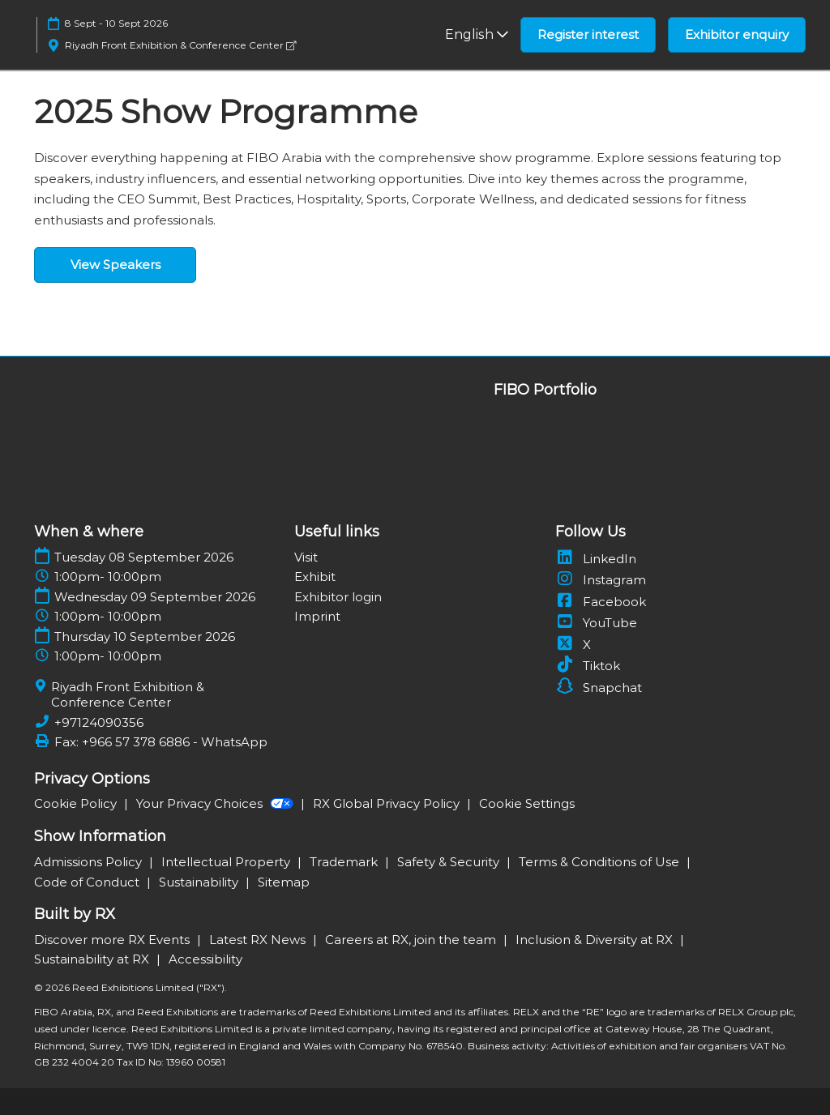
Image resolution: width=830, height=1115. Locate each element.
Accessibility (205, 959)
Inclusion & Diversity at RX (596, 939)
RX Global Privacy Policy (388, 803)
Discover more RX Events (113, 939)
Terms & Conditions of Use (600, 861)
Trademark (345, 861)
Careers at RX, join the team (412, 939)
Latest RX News (259, 939)
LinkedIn (595, 558)
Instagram (600, 579)
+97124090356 (98, 722)
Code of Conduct (88, 882)
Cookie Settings (527, 803)
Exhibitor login (338, 596)
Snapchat (598, 687)
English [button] (476, 34)
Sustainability (200, 882)
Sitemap (284, 882)
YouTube (596, 622)
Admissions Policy (89, 861)
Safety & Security (450, 861)
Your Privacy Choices (216, 803)
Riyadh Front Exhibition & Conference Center (180, 45)
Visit (306, 557)
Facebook (600, 601)
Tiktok (587, 665)
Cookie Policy (77, 803)
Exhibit (315, 576)
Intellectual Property (227, 861)
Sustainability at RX (93, 959)
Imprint (317, 616)
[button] (588, 35)
